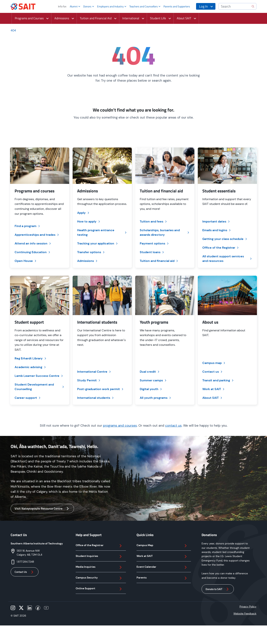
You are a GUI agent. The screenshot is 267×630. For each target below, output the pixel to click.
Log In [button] (203, 6)
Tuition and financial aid (159, 261)
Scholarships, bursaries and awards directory (165, 232)
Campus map (214, 363)
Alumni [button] (74, 6)
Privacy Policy (248, 606)
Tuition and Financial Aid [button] (95, 18)
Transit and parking (218, 380)
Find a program (28, 226)
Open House (26, 261)
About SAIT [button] (183, 18)
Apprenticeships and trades (37, 235)
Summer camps (153, 380)
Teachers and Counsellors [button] (143, 6)
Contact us (212, 372)
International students (95, 398)
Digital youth (151, 389)
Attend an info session (33, 243)
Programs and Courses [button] (28, 18)
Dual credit (150, 372)
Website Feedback (244, 613)
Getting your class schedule (225, 239)
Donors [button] (87, 6)
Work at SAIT (213, 389)
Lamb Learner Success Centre (39, 376)
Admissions (87, 261)
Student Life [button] (157, 18)
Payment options (154, 243)
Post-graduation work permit (100, 389)
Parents (162, 578)
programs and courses (120, 425)
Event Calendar (162, 567)
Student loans (152, 252)
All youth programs (156, 398)
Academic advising (30, 367)
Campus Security (99, 578)
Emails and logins (216, 230)
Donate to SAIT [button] (218, 589)
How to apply (89, 221)
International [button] (129, 18)
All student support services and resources (227, 258)
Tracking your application (97, 243)
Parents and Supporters (176, 6)
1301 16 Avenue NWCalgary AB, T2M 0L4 (29, 552)
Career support (28, 398)
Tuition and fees (153, 221)
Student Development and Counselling (40, 387)
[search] (253, 6)
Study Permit (89, 380)
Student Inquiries (99, 556)
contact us (173, 425)
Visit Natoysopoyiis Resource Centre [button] (42, 508)
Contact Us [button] (25, 572)
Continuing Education (33, 252)
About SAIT (212, 398)
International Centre (94, 372)
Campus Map (162, 545)
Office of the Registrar (220, 248)
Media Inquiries (99, 567)
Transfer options (91, 252)
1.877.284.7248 (25, 561)
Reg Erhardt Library (31, 358)
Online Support (99, 589)
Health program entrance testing (102, 232)
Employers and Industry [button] (110, 6)
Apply (83, 213)
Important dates (216, 221)
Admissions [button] (60, 18)
